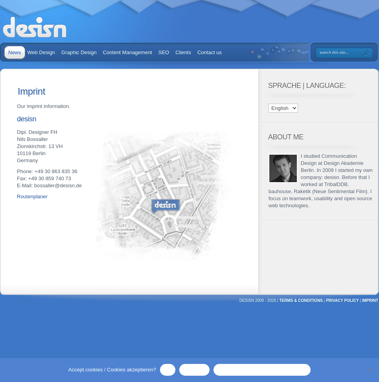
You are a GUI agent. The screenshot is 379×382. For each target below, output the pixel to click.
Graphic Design (79, 52)
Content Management (127, 52)
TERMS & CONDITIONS (301, 300)
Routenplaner (32, 196)
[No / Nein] (369, 370)
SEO (163, 52)
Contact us (209, 52)
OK (167, 370)
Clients (183, 52)
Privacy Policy (342, 300)
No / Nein (194, 370)
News (14, 52)
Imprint (370, 300)
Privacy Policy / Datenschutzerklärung (262, 370)
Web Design (41, 52)
